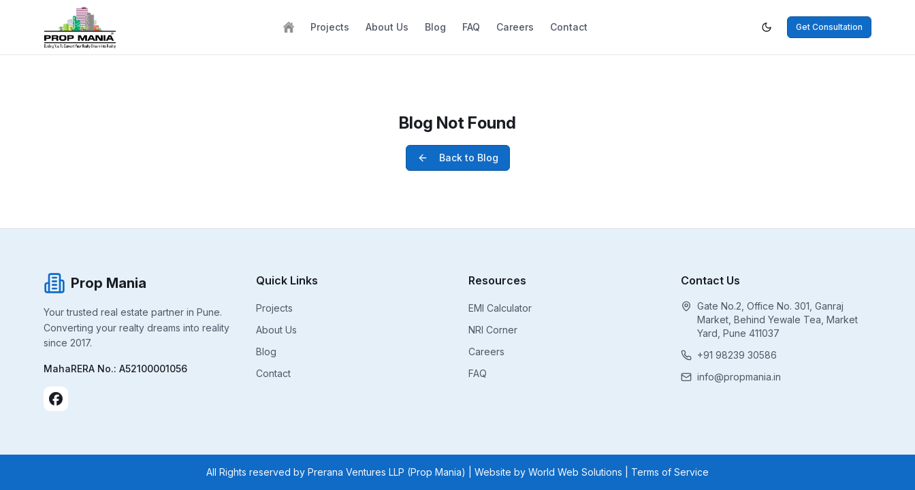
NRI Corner (492, 330)
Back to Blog (457, 157)
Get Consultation (829, 27)
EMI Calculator (500, 308)
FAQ (471, 27)
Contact (569, 27)
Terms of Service (670, 472)
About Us (387, 27)
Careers (515, 27)
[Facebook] (56, 399)
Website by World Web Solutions (548, 472)
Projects (329, 27)
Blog (435, 27)
